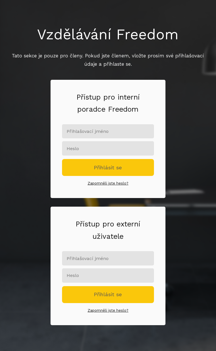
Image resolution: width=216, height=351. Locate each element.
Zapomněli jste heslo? (108, 183)
